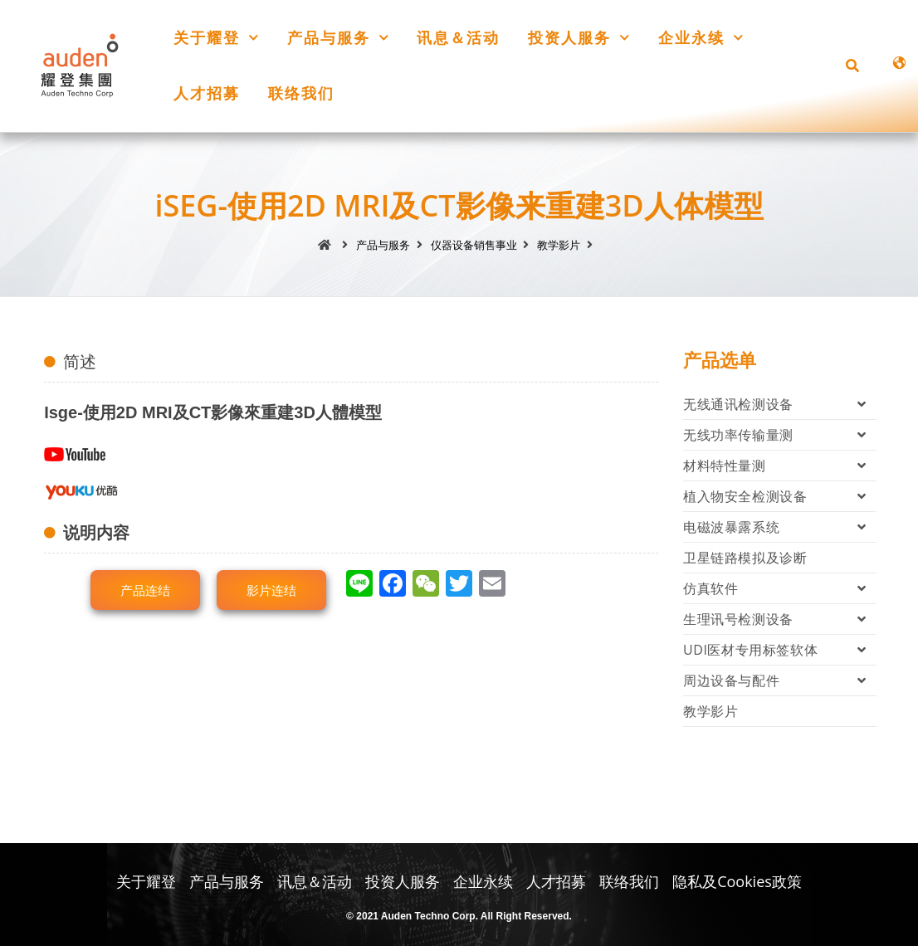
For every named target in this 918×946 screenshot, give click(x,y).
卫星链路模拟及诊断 (745, 558)
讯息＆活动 (458, 37)
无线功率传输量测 (779, 435)
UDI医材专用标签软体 (779, 650)
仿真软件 (779, 588)
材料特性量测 (779, 465)
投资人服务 (579, 37)
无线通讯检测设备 (779, 404)
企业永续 (701, 37)
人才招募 (206, 93)
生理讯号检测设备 (779, 619)
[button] (852, 65)
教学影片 (710, 711)
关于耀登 (216, 37)
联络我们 (301, 93)
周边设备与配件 (779, 680)
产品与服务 (338, 37)
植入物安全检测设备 (779, 496)
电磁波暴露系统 (779, 527)
